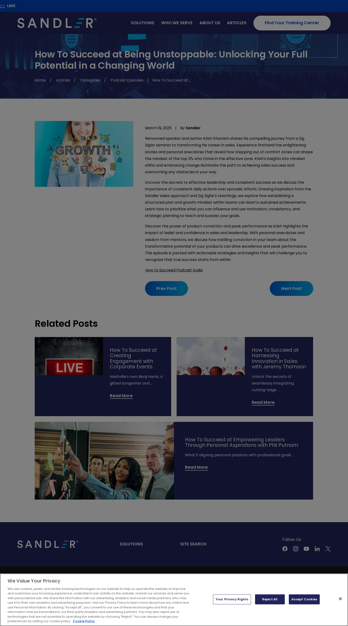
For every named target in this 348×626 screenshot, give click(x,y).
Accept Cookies (304, 599)
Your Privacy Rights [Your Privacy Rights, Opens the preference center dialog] (232, 599)
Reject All (269, 599)
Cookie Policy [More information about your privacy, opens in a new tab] (84, 621)
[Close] (340, 599)
